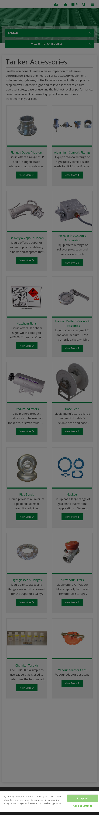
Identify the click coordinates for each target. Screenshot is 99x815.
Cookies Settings (82, 805)
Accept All (82, 798)
